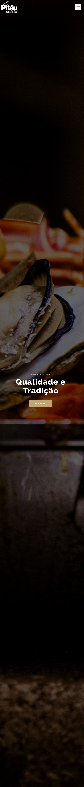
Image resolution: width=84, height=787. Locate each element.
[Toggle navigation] (78, 7)
